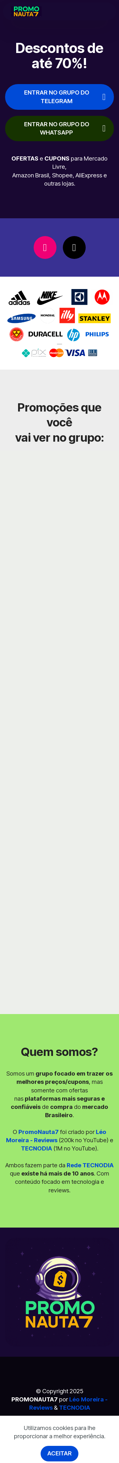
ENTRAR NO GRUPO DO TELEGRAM (65, 96)
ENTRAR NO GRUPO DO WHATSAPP (65, 128)
